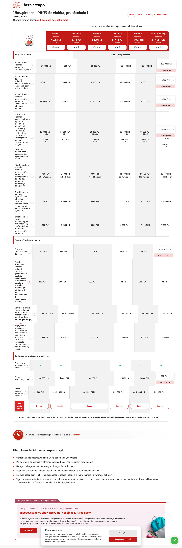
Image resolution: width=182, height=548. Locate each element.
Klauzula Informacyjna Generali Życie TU (28, 482)
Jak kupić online (27, 305)
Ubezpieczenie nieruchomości (64, 473)
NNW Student (58, 459)
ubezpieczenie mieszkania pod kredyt (32, 517)
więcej (18, 257)
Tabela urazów (144, 15)
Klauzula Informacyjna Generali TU (26, 479)
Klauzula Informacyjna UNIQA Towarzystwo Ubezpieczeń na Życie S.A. (30, 490)
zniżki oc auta (128, 517)
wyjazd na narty (22, 524)
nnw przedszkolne (53, 511)
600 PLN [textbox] (158, 281)
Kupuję (55, 47)
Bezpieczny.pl (18, 454)
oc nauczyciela (72, 511)
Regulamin (17, 459)
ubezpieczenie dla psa (145, 511)
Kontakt (16, 457)
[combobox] (158, 64)
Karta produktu (160, 15)
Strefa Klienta (58, 478)
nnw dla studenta (91, 511)
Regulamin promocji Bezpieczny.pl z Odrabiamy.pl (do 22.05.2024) (27, 468)
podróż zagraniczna (147, 517)
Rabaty (76, 331)
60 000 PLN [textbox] (158, 93)
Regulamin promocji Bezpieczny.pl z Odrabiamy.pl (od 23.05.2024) (27, 463)
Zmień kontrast (101, 470)
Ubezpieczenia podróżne (62, 462)
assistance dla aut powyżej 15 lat (48, 524)
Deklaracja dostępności (102, 467)
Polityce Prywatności (58, 542)
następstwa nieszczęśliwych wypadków (84, 524)
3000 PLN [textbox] (158, 197)
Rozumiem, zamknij (123, 539)
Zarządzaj (123, 533)
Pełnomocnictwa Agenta (22, 494)
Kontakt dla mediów (100, 457)
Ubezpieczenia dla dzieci (62, 454)
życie (105, 511)
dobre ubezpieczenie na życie (104, 517)
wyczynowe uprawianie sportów (121, 524)
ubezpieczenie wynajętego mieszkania (70, 517)
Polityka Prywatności (21, 474)
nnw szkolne (21, 511)
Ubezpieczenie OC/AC (61, 465)
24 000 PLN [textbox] (158, 79)
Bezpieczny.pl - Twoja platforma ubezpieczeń (29, 5)
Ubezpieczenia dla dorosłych (64, 457)
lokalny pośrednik (147, 524)
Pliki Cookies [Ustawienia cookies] (18, 476)
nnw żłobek (36, 511)
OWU (131, 15)
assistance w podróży (121, 511)
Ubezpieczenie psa (60, 475)
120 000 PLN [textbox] (158, 64)
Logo (95, 454)
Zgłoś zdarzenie (59, 480)
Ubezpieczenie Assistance (63, 470)
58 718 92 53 (150, 461)
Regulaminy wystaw (21, 471)
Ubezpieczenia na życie (62, 467)
